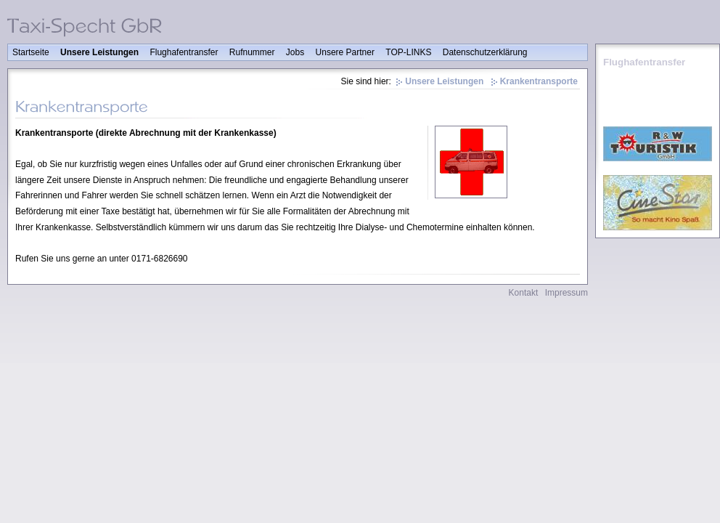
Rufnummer (252, 52)
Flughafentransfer (184, 52)
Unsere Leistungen (99, 52)
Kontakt (524, 293)
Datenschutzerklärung (485, 52)
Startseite (30, 52)
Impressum (566, 293)
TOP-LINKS (408, 52)
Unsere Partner (345, 52)
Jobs (295, 52)
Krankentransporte (539, 81)
